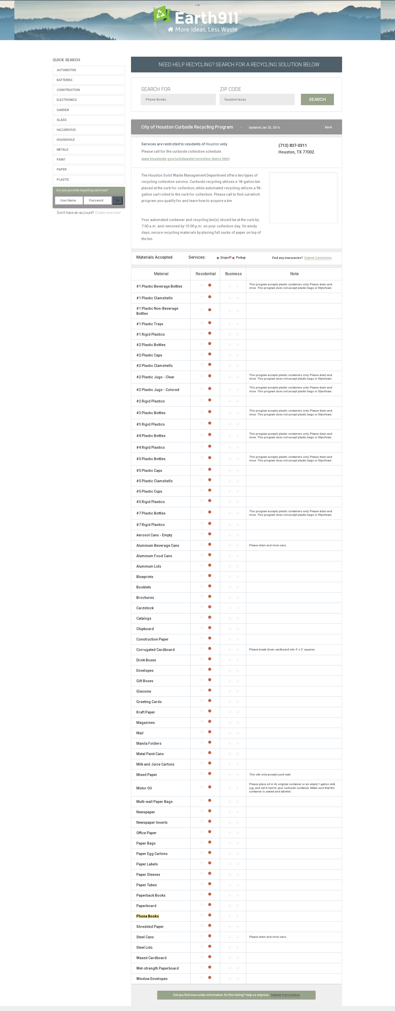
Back (328, 127)
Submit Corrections (318, 258)
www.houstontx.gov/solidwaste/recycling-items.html (185, 159)
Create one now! (108, 213)
